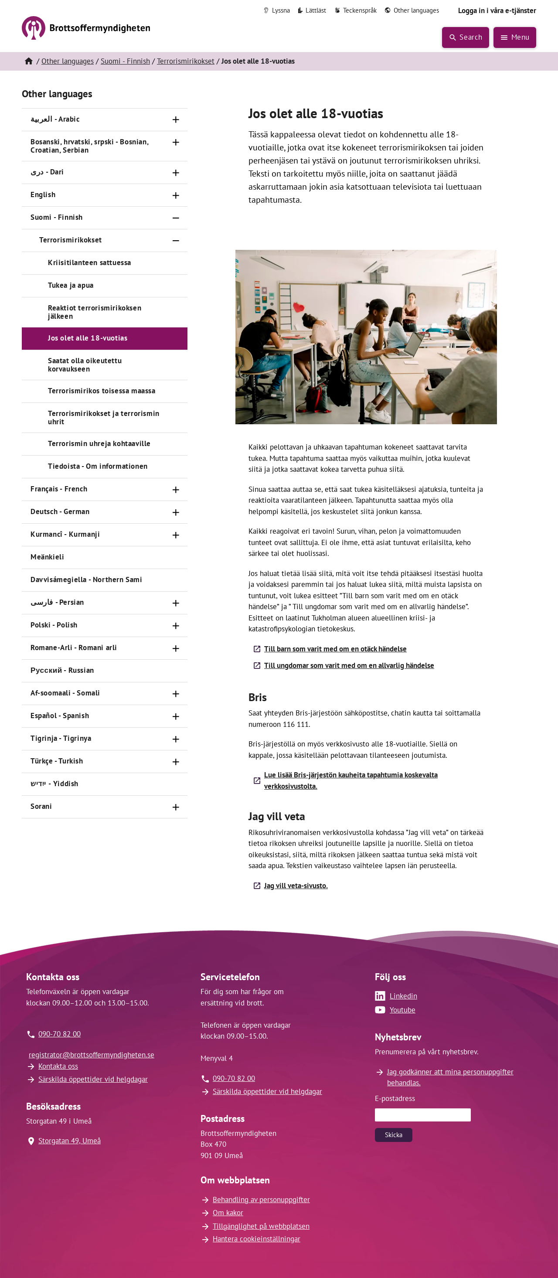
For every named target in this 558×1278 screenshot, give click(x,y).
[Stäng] (176, 218)
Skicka (393, 1135)
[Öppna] (176, 120)
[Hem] (28, 61)
